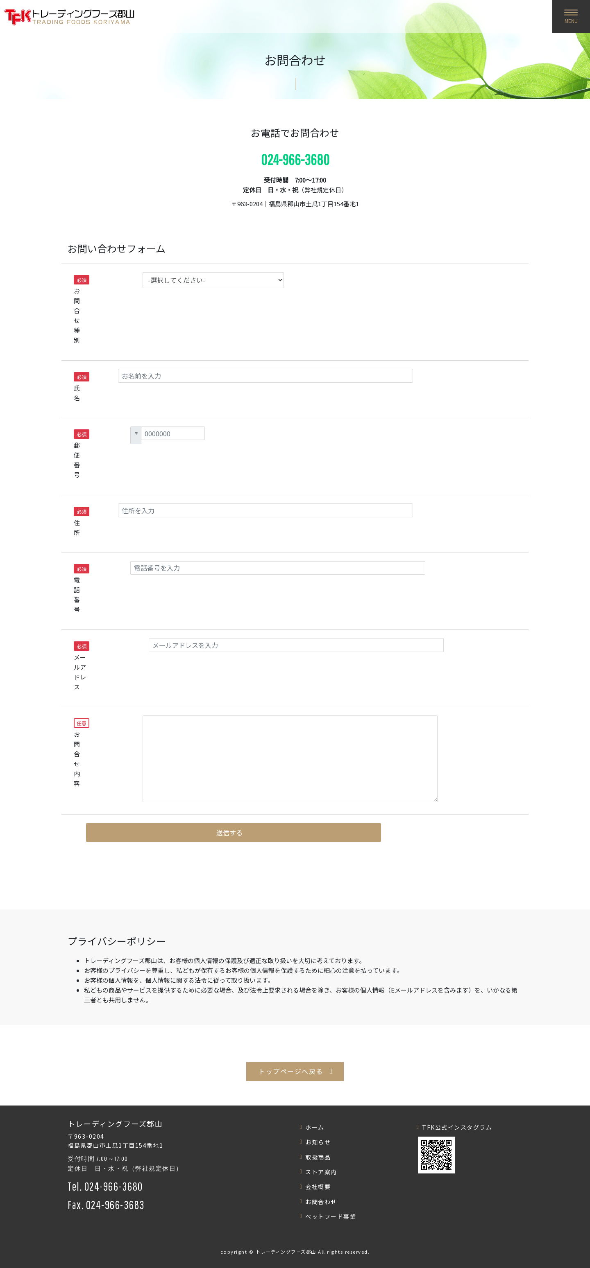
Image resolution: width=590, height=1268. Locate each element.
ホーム (314, 1127)
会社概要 (318, 1186)
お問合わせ (321, 1202)
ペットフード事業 (330, 1216)
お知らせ (318, 1142)
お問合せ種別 (81, 309)
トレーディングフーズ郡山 (286, 1251)
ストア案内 (321, 1172)
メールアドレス (81, 666)
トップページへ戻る (291, 1071)
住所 (78, 522)
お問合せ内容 (81, 752)
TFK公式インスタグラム (457, 1127)
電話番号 (80, 589)
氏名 (78, 387)
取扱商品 (318, 1157)
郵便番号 (80, 454)
